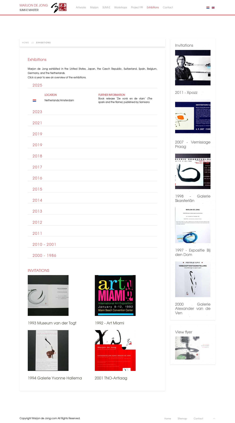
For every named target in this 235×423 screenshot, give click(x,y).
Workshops (120, 7)
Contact (168, 7)
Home (25, 42)
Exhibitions (153, 7)
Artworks (81, 7)
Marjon (94, 7)
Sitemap (182, 418)
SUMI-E (106, 7)
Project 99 (137, 7)
